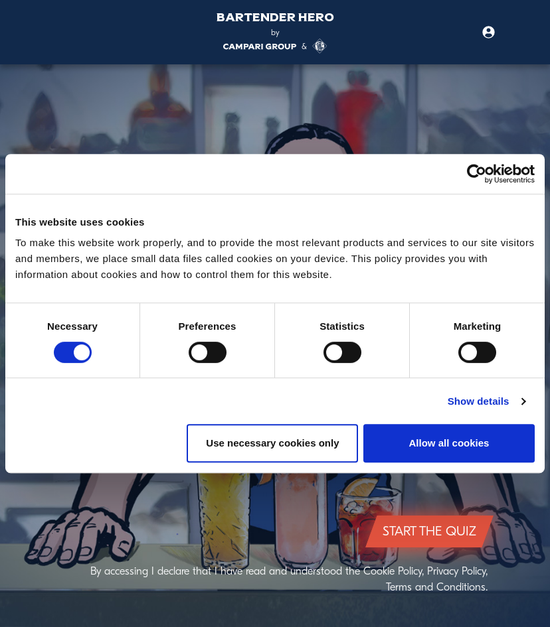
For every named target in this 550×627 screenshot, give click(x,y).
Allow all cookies (449, 443)
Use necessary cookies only (272, 443)
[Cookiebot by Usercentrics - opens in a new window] (476, 174)
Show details (478, 401)
